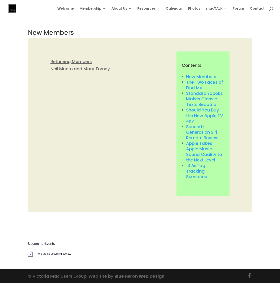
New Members (201, 77)
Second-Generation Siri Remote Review (202, 132)
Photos (194, 9)
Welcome (65, 9)
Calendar (174, 9)
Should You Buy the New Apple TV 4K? (204, 115)
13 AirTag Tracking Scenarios (196, 171)
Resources (146, 9)
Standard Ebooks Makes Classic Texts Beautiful (204, 98)
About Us (119, 9)
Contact (257, 9)
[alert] (51, 254)
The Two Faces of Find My (204, 85)
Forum (238, 9)
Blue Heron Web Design (139, 276)
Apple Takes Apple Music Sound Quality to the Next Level (204, 151)
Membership (90, 9)
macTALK (214, 9)
